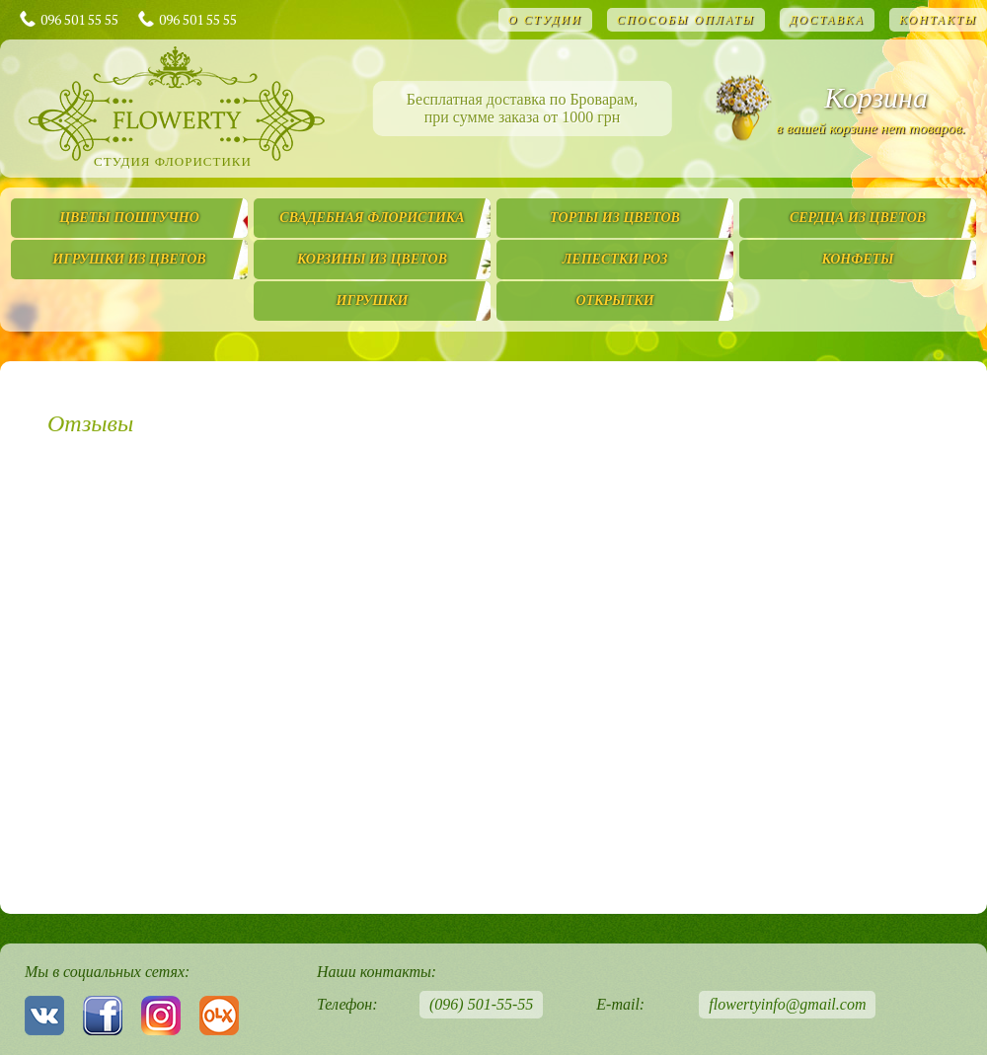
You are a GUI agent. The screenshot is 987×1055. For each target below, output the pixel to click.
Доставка (827, 20)
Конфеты (857, 259)
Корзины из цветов (372, 259)
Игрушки (373, 300)
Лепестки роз (615, 259)
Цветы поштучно (129, 217)
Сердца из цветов (858, 217)
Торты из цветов (615, 217)
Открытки (614, 300)
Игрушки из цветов (128, 259)
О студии (545, 20)
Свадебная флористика (371, 217)
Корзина (876, 97)
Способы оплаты (686, 20)
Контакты (938, 20)
